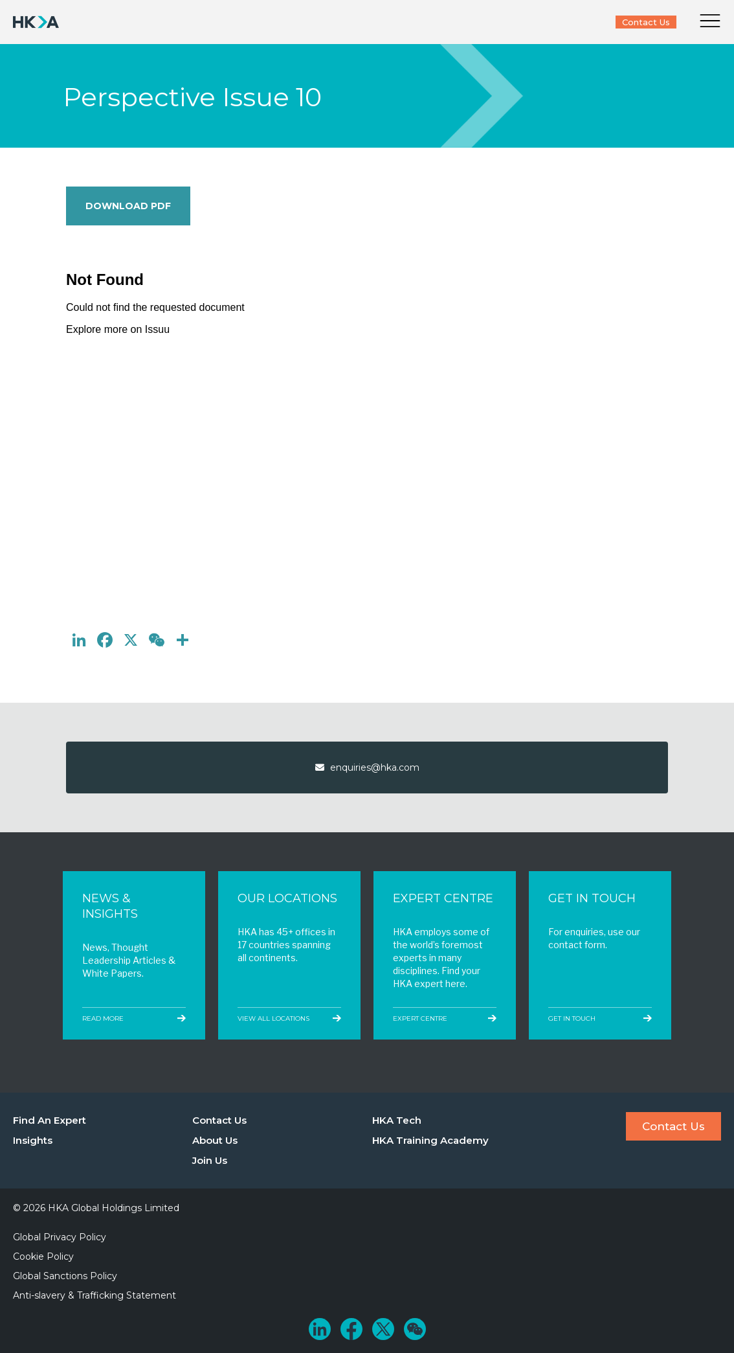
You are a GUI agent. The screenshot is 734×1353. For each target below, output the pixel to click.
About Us (215, 1140)
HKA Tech (396, 1120)
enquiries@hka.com (367, 767)
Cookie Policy (43, 1256)
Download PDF (128, 206)
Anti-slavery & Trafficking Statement (94, 1295)
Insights (32, 1140)
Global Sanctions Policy (65, 1276)
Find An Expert (49, 1120)
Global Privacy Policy (59, 1237)
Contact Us (646, 22)
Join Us (209, 1160)
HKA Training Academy (430, 1140)
